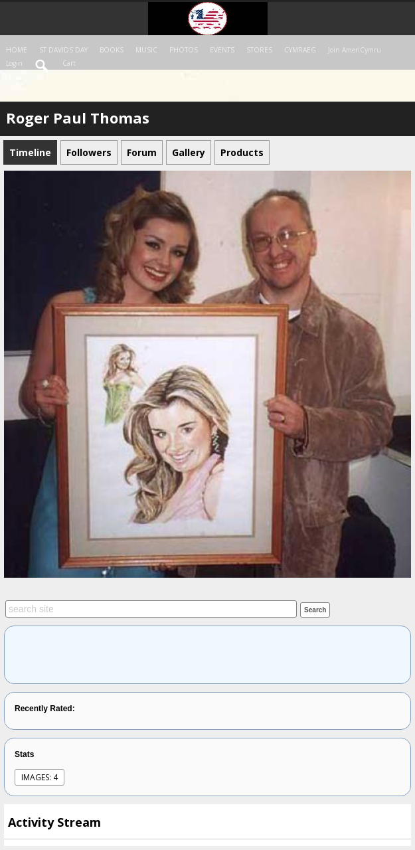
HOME (16, 49)
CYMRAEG (300, 49)
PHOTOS (183, 49)
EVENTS (222, 49)
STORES (259, 49)
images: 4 (39, 777)
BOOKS (112, 49)
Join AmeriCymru (354, 49)
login (14, 63)
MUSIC (146, 49)
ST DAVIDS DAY (63, 49)
